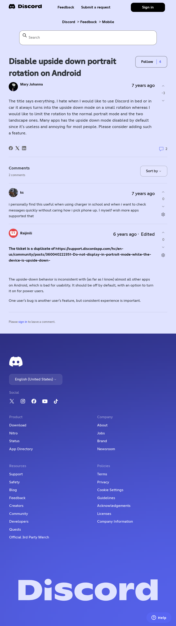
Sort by (154, 171)
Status (14, 441)
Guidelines (106, 498)
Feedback (66, 7)
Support (16, 474)
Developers (18, 521)
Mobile (108, 22)
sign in (22, 322)
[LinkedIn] (24, 148)
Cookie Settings (110, 490)
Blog (13, 490)
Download (17, 425)
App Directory (21, 449)
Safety (14, 482)
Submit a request (95, 7)
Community (18, 514)
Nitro (13, 433)
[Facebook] (11, 148)
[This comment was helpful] (163, 192)
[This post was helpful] (163, 86)
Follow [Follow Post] (147, 62)
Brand (102, 441)
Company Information (115, 521)
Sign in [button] (148, 7)
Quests (15, 529)
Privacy (103, 482)
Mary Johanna (31, 84)
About (102, 425)
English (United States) (36, 379)
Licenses (104, 514)
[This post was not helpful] (163, 100)
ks (22, 192)
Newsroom (106, 449)
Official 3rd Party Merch (29, 537)
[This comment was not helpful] (163, 207)
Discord (68, 22)
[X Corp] (17, 148)
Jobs (101, 433)
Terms (102, 474)
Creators (16, 506)
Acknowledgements (113, 506)
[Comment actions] (163, 215)
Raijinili (26, 233)
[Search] (88, 37)
